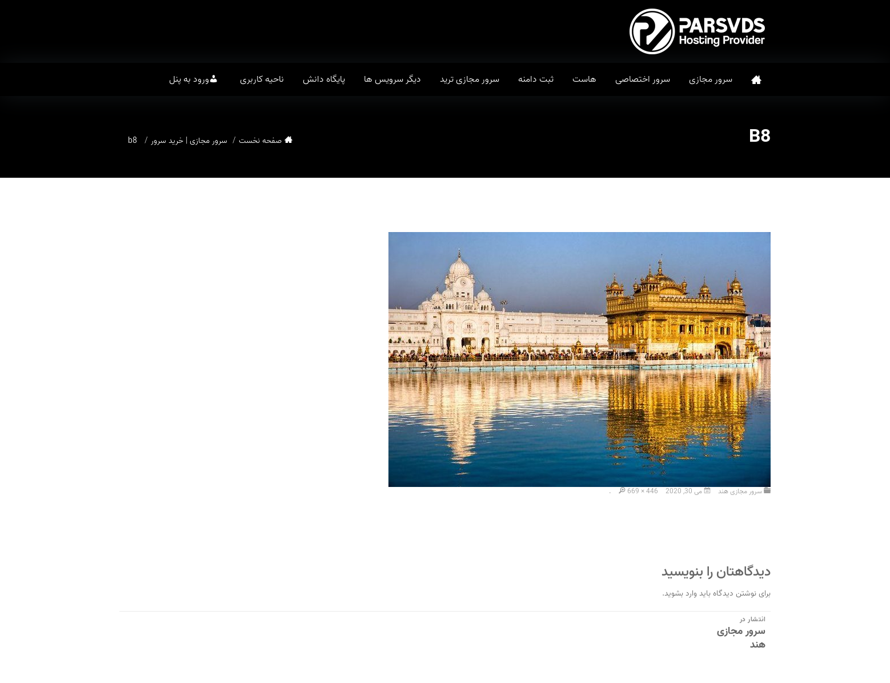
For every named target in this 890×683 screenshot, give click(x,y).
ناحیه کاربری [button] (262, 79)
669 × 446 (642, 491)
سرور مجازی (710, 79)
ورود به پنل (189, 79)
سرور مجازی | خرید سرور (189, 140)
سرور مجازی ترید (469, 79)
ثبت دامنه (536, 79)
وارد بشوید (680, 593)
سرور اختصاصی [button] (642, 79)
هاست (584, 79)
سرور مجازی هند (740, 491)
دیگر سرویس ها (392, 79)
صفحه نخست (756, 80)
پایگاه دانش (324, 79)
